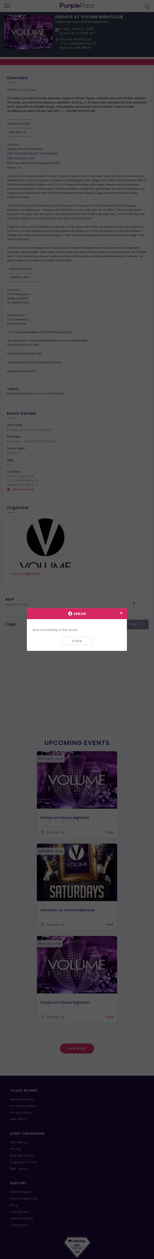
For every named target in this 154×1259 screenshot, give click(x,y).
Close (77, 641)
